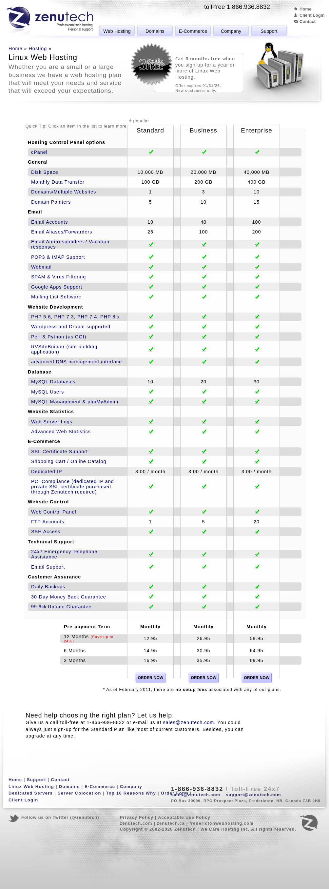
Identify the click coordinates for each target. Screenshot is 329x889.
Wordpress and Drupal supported (70, 326)
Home (306, 9)
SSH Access (45, 531)
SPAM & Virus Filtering (58, 276)
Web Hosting (117, 31)
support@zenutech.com (253, 794)
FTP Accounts (47, 521)
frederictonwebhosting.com (221, 823)
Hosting (38, 48)
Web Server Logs (51, 421)
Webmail (41, 267)
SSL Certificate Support (59, 451)
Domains (154, 31)
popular (141, 120)
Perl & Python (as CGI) (59, 336)
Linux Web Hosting (31, 786)
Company (231, 31)
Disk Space (44, 172)
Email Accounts (49, 222)
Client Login (312, 15)
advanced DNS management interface (76, 361)
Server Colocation (79, 793)
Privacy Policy (136, 817)
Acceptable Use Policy (184, 817)
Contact (308, 21)
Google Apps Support (56, 287)
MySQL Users (47, 391)
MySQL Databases (53, 381)
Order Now (150, 678)
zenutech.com (136, 823)
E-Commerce (193, 31)
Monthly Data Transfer (58, 182)
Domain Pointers (51, 202)
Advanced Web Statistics (61, 431)
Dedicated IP (46, 471)
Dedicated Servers (31, 793)
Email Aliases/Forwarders (61, 231)
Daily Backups (48, 586)
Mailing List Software (56, 296)
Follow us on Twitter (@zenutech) (60, 817)
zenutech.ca (171, 823)
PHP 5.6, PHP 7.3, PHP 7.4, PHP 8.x (75, 316)
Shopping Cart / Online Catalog (68, 461)
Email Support (48, 567)
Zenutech (50, 21)
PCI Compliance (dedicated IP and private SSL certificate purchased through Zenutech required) (72, 487)
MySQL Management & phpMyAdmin (74, 401)
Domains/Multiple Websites (63, 191)
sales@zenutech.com (188, 722)
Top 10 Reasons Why (131, 793)
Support (269, 31)
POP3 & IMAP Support (58, 257)
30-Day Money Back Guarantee (68, 596)
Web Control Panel (53, 512)
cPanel (39, 152)
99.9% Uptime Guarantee (61, 606)
